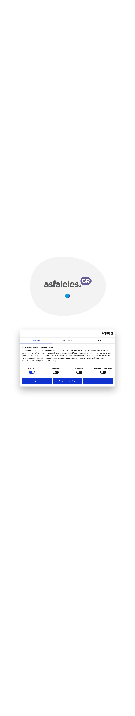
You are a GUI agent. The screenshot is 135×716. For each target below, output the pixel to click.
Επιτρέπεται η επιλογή (67, 381)
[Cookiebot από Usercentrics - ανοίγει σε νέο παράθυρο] (103, 333)
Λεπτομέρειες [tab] (67, 340)
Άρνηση (37, 381)
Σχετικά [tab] (99, 340)
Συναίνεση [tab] (36, 340)
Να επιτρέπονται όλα (98, 381)
